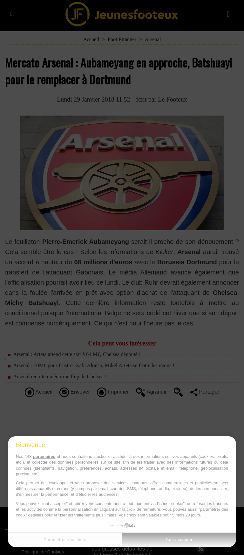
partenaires (44, 456)
